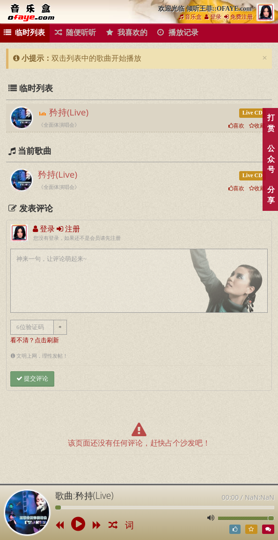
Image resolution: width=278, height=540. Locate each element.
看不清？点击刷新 (34, 340)
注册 (68, 229)
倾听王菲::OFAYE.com (33, 12)
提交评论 (32, 378)
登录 (213, 17)
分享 (270, 195)
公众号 (270, 159)
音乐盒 (190, 17)
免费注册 (238, 17)
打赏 (270, 123)
